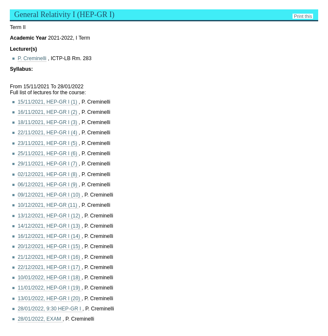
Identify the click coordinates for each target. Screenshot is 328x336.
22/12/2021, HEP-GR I (50, 267)
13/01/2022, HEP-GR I (50, 298)
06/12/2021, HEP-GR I (48, 185)
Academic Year (29, 38)
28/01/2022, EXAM (40, 319)
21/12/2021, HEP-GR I (50, 257)
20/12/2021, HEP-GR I (50, 246)
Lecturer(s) (23, 49)
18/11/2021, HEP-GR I (48, 122)
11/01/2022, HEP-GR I (50, 288)
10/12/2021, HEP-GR (48, 205)
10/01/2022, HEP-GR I (50, 278)
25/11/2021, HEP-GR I (48, 153)
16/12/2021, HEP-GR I (50, 236)
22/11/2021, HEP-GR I (48, 133)
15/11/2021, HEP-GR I (48, 102)
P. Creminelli (32, 58)
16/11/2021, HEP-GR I (48, 112)
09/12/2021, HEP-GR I (50, 195)
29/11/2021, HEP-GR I (48, 164)
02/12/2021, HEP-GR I (48, 174)
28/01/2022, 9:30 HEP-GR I (50, 309)
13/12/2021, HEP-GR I (50, 216)
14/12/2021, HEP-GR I (50, 226)
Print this (303, 16)
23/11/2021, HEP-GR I (48, 143)
